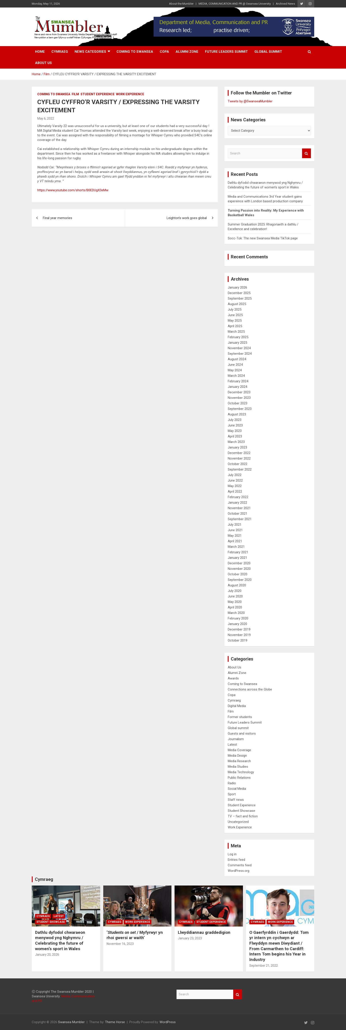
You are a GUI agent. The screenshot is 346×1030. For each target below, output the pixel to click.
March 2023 (236, 442)
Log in (232, 854)
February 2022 (238, 497)
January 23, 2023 (190, 938)
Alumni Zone (187, 52)
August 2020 (237, 585)
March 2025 (236, 332)
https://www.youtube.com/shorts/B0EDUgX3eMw (72, 190)
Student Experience (98, 94)
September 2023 (240, 409)
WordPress (168, 1022)
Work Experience (130, 94)
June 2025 (235, 315)
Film (75, 94)
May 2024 (235, 370)
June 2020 (235, 596)
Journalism (236, 739)
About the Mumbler (181, 3)
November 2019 (239, 635)
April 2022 (235, 491)
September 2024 (240, 354)
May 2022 (235, 486)
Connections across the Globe (250, 689)
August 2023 (237, 414)
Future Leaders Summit (226, 52)
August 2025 (237, 304)
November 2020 (239, 569)
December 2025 (239, 293)
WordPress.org (238, 871)
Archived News (285, 3)
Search (306, 153)
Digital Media (237, 706)
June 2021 (235, 530)
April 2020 (235, 607)
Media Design (237, 756)
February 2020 (238, 618)
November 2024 (239, 348)
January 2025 (237, 343)
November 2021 (239, 508)
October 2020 (237, 574)
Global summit (268, 52)
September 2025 (240, 298)
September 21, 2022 (263, 965)
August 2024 (237, 359)
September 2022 (240, 469)
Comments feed (240, 865)
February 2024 (238, 381)
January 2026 (237, 287)
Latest (232, 745)
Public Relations (239, 778)
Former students (240, 717)
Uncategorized (238, 822)
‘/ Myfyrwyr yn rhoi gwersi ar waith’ (135, 935)
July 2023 (234, 420)
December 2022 (239, 453)
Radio (232, 783)
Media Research (239, 761)
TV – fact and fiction (243, 816)
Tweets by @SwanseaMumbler (250, 101)
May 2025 (235, 321)
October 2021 (237, 514)
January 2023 (237, 447)
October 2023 (237, 403)
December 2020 (239, 563)
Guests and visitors (242, 733)
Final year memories (57, 218)
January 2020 (237, 624)
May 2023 (235, 431)
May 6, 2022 (45, 118)
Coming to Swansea (135, 52)
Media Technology (241, 772)
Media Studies (238, 767)
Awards (233, 678)
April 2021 (235, 541)
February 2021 (238, 552)
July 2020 (234, 591)
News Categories (90, 52)
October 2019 (237, 640)
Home (40, 52)
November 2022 (239, 458)
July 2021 (234, 525)
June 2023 (235, 425)
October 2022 (237, 464)
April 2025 (235, 326)
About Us (43, 63)
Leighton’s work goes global (187, 218)
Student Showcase (241, 811)
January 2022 (237, 503)
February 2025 (238, 337)
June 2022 (235, 480)
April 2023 (235, 436)
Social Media (237, 789)
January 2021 (237, 558)
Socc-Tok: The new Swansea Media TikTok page (263, 238)
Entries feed (236, 860)
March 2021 (236, 547)
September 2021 (240, 519)
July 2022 (234, 475)
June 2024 (235, 365)
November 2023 (239, 398)
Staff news (236, 800)
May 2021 (235, 536)
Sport (232, 794)
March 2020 (236, 613)
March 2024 (236, 376)
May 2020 (235, 602)
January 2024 (237, 387)
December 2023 (239, 392)
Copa (164, 52)
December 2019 (239, 629)
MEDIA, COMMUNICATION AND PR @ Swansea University (235, 3)
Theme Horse (115, 1022)
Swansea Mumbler (71, 1022)
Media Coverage (239, 750)
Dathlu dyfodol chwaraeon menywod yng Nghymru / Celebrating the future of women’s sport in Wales (60, 940)
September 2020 (240, 580)
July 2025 (234, 309)
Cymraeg (59, 52)
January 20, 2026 (47, 954)
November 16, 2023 (120, 944)
